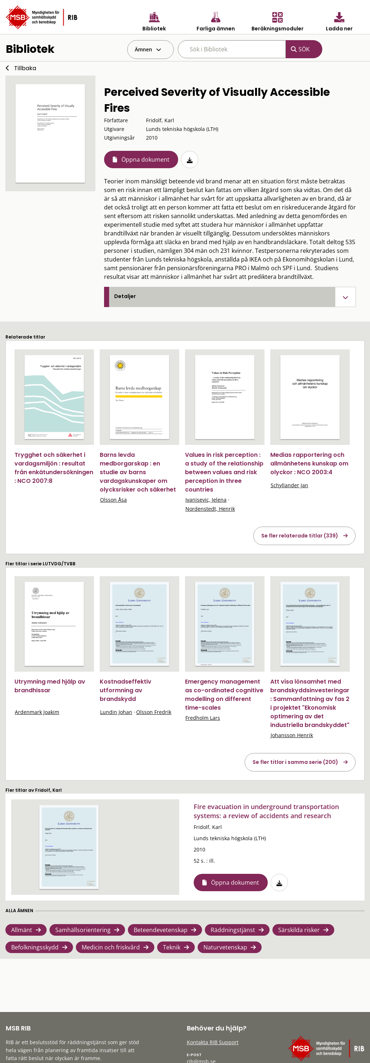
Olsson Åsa (113, 499)
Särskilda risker (299, 930)
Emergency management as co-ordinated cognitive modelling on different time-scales (224, 694)
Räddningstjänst (233, 930)
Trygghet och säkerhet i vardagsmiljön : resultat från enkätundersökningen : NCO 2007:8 (53, 468)
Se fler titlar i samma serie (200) (295, 762)
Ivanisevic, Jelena (206, 499)
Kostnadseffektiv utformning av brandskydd (125, 690)
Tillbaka (25, 68)
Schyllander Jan (289, 485)
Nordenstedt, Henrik (210, 508)
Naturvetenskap (225, 947)
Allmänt (21, 930)
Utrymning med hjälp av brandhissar (49, 685)
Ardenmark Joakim (37, 712)
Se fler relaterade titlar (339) (299, 535)
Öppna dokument (145, 159)
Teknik (171, 947)
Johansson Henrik (292, 735)
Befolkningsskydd (35, 947)
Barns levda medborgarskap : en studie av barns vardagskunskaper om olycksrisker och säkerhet (138, 472)
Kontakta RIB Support (212, 1042)
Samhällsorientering (83, 930)
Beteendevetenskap (161, 930)
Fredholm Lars (202, 717)
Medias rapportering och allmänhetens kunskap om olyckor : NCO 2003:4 (309, 463)
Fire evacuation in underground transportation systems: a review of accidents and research (266, 811)
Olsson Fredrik (153, 712)
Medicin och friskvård (111, 947)
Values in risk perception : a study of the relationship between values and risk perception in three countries (224, 472)
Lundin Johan (116, 712)
